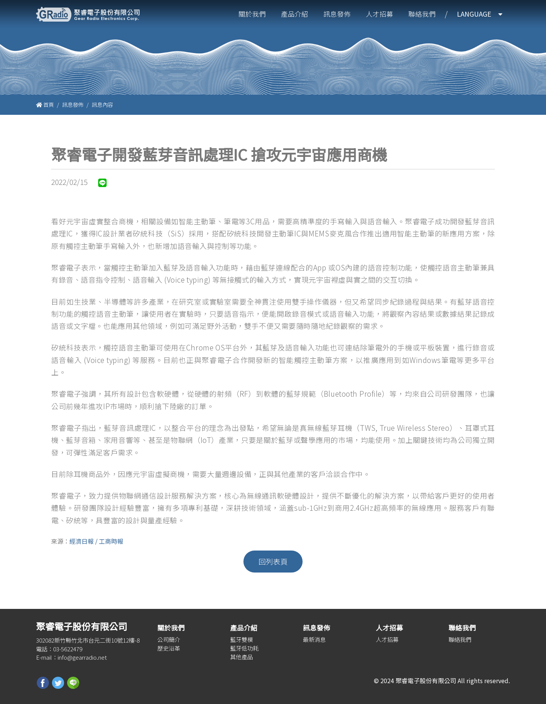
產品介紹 (294, 14)
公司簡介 (168, 639)
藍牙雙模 (241, 639)
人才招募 (379, 14)
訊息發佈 (337, 14)
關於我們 (252, 14)
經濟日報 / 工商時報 (96, 541)
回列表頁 (273, 561)
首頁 (45, 104)
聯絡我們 (422, 14)
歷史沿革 (168, 648)
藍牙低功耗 (244, 648)
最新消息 (314, 639)
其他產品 (241, 656)
